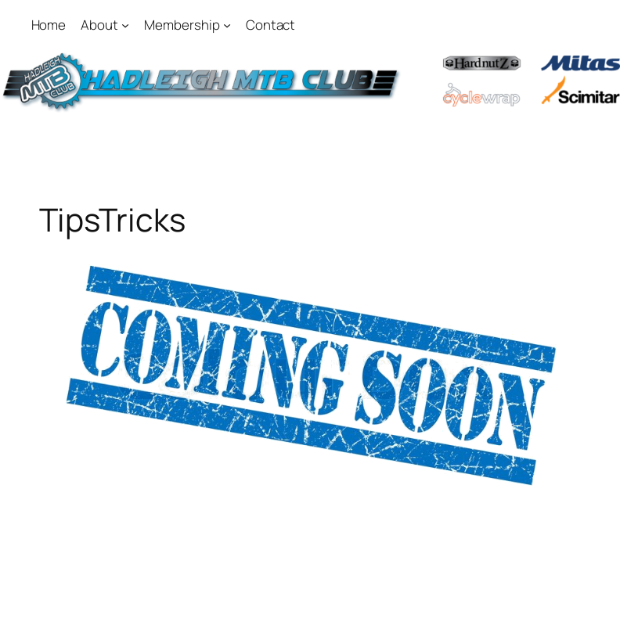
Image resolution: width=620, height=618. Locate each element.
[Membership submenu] (227, 25)
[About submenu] (125, 25)
